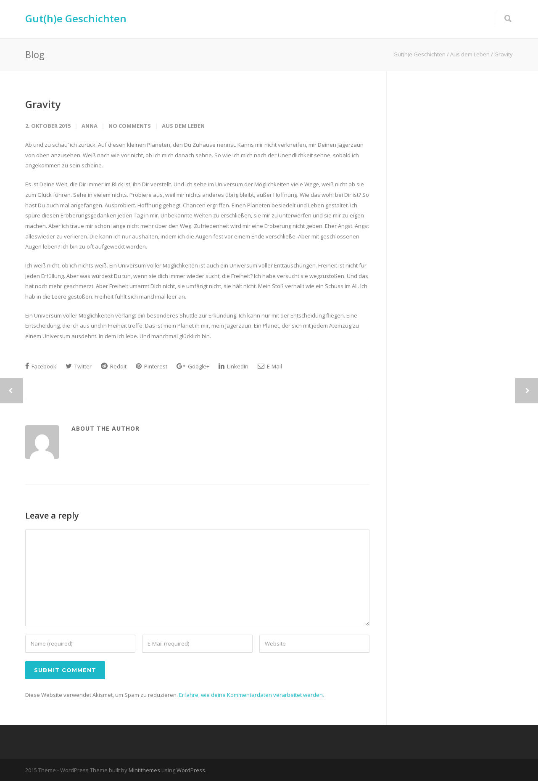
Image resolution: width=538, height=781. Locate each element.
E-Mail (270, 366)
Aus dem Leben (183, 126)
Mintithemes (144, 770)
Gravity (43, 104)
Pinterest (151, 366)
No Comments (129, 126)
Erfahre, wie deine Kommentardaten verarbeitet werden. (251, 695)
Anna (90, 126)
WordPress (191, 770)
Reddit (114, 366)
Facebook (40, 366)
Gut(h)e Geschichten (76, 18)
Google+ (193, 366)
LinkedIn (233, 366)
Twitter (79, 366)
